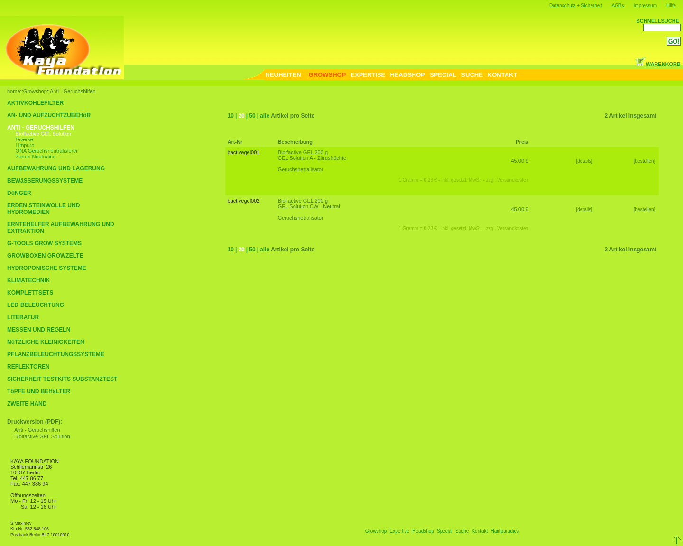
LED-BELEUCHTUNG (35, 305)
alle (264, 115)
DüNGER (19, 193)
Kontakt (479, 531)
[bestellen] (645, 161)
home (13, 91)
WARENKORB (658, 64)
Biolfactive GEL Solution (44, 134)
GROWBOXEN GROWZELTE (45, 255)
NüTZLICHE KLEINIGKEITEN (45, 342)
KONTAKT (502, 74)
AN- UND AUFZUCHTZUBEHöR (49, 115)
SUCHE (472, 74)
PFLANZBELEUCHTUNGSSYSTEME (55, 354)
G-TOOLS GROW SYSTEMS (44, 243)
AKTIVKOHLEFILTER (35, 103)
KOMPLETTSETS (30, 292)
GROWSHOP (327, 74)
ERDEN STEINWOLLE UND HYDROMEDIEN (43, 208)
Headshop (423, 531)
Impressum (645, 5)
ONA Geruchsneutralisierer (47, 151)
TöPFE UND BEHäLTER (38, 391)
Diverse (24, 139)
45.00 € (519, 161)
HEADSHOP (407, 74)
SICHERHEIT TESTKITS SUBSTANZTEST (62, 379)
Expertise (399, 531)
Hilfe (671, 5)
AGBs (617, 5)
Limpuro (25, 145)
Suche (462, 531)
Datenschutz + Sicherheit (575, 5)
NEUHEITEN (283, 74)
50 (252, 115)
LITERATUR (23, 317)
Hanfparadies (504, 531)
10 (231, 115)
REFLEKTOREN (28, 366)
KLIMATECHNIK (28, 280)
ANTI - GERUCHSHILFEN (40, 127)
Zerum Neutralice (35, 156)
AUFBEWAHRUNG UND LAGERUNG (56, 168)
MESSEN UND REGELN (38, 329)
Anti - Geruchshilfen (73, 91)
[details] (584, 161)
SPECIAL (443, 74)
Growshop (35, 91)
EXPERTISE (368, 74)
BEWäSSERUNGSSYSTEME (45, 180)
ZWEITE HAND (26, 403)
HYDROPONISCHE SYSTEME (46, 268)
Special (444, 531)
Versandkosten (512, 180)
